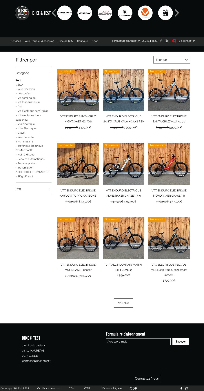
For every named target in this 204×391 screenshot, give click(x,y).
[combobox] (171, 60)
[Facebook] (161, 41)
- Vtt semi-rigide (26, 97)
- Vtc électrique (25, 123)
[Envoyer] (180, 341)
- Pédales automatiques (30, 158)
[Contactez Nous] (147, 378)
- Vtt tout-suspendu (28, 102)
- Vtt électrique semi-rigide (32, 110)
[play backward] (54, 12)
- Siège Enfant (24, 176)
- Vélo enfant (23, 93)
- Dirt (19, 106)
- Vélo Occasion (25, 88)
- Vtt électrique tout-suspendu (28, 117)
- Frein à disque (25, 154)
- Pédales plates (26, 163)
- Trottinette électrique (29, 145)
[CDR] (134, 388)
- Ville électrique (26, 128)
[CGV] (72, 388)
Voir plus (123, 303)
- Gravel (20, 132)
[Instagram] (166, 41)
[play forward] (176, 12)
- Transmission (24, 167)
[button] (64, 13)
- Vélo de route (25, 137)
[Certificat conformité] (49, 388)
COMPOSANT (24, 150)
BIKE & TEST (41, 13)
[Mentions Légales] (112, 388)
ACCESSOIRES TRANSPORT (33, 171)
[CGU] (87, 388)
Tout (18, 80)
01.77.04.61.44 (30, 355)
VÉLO (19, 84)
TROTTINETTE (25, 141)
